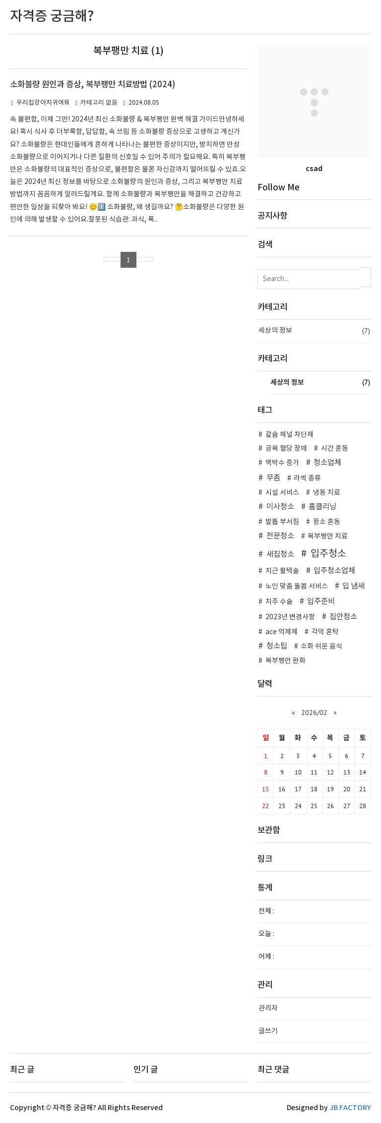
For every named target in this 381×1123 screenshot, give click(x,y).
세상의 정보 (314, 331)
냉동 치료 (326, 493)
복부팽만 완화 (285, 661)
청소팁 (276, 646)
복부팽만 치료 (328, 536)
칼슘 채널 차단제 (289, 435)
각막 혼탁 (325, 632)
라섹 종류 (307, 478)
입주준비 (321, 601)
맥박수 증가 (282, 463)
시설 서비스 (282, 493)
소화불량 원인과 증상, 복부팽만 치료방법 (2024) (92, 85)
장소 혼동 (326, 522)
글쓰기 (268, 1031)
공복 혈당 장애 (286, 449)
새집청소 (280, 554)
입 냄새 (353, 586)
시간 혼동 (334, 449)
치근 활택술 (282, 571)
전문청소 (280, 536)
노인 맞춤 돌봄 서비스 (296, 587)
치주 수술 (279, 602)
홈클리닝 (322, 507)
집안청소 (343, 617)
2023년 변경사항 (290, 617)
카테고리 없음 (99, 103)
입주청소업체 (334, 571)
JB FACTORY (350, 1108)
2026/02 (314, 712)
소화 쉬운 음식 (321, 646)
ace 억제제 (281, 632)
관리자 (268, 1008)
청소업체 (327, 463)
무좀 (273, 478)
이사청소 (280, 507)
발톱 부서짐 (282, 522)
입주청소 (328, 553)
